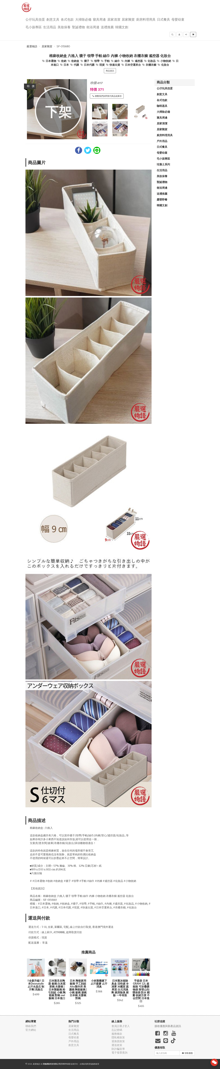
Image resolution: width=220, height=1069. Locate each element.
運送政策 (117, 1045)
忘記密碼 (117, 1030)
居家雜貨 (128, 19)
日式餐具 (163, 19)
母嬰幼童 (177, 19)
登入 (127, 1026)
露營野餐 (162, 199)
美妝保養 (64, 27)
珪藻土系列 (163, 164)
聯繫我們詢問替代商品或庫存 (107, 96)
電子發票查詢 (119, 1052)
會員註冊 (117, 1026)
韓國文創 (121, 27)
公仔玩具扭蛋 (35, 19)
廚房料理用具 (146, 19)
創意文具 (52, 19)
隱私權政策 (118, 1037)
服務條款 (117, 1033)
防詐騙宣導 (118, 1049)
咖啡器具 (162, 105)
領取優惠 (187, 1053)
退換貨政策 (118, 1041)
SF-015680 (63, 46)
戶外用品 (162, 141)
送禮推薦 (107, 27)
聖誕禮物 (78, 27)
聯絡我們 (30, 1026)
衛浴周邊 (92, 27)
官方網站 (30, 1030)
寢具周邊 (99, 19)
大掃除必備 (83, 19)
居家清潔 (113, 19)
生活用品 (49, 27)
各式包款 (67, 19)
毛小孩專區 (33, 27)
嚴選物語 (32, 46)
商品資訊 (110, 70)
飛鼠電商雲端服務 (89, 1064)
